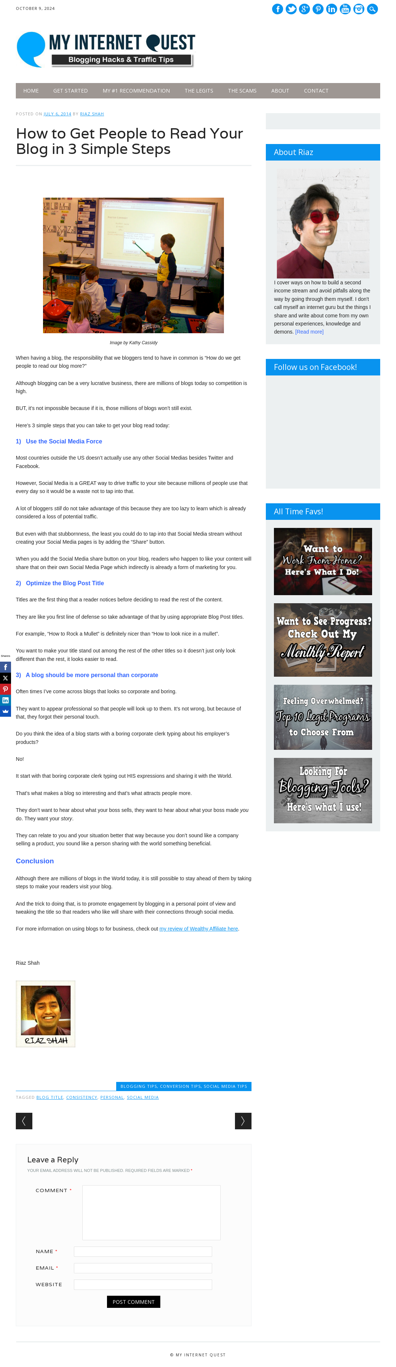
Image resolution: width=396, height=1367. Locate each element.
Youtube (345, 9)
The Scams (242, 90)
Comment (56, 1190)
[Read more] (309, 332)
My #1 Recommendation (136, 90)
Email (50, 1268)
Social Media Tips (225, 1086)
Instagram (358, 9)
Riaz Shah (92, 113)
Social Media (143, 1097)
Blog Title (49, 1097)
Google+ (304, 9)
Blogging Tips (139, 1086)
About (280, 90)
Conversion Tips (180, 1086)
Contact (316, 90)
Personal (112, 1097)
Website (49, 1284)
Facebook (277, 9)
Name (49, 1251)
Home (31, 90)
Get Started (70, 90)
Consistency (81, 1097)
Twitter (291, 9)
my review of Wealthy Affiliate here (199, 929)
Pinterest (318, 9)
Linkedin (331, 9)
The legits (199, 90)
